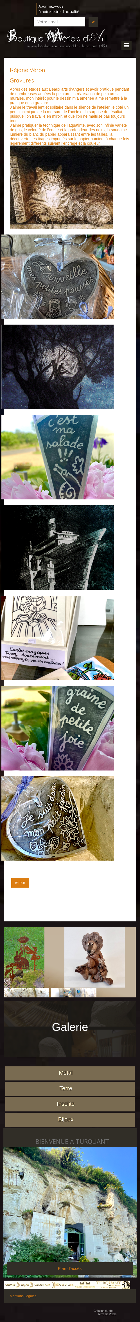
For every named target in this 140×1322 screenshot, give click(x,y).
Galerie (70, 1027)
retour (20, 882)
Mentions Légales (23, 1296)
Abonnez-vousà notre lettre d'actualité (59, 9)
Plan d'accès (70, 1268)
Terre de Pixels (107, 1314)
